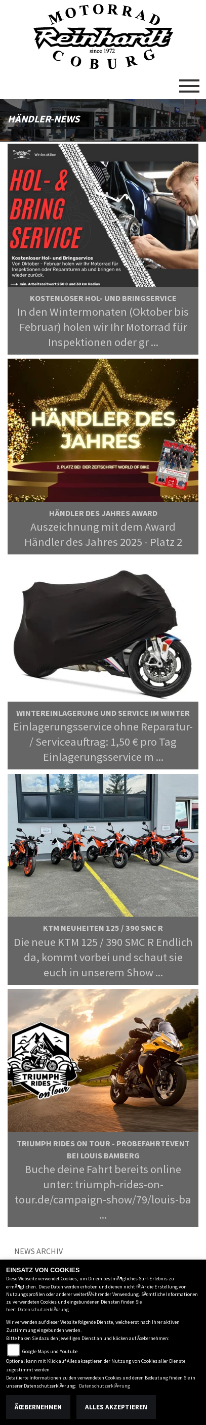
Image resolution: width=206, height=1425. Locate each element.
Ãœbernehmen (38, 1407)
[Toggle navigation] (189, 82)
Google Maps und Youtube (49, 1351)
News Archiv (38, 1251)
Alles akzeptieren (116, 1407)
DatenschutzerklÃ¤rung (43, 1309)
